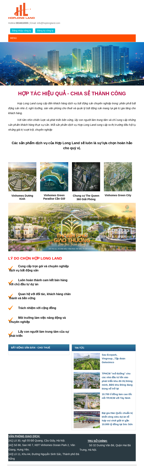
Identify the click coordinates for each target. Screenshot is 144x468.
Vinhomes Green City (118, 195)
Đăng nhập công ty (21, 30)
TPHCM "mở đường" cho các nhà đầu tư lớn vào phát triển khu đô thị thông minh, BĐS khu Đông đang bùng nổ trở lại (117, 381)
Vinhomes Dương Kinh (22, 197)
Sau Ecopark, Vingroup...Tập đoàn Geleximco (113, 358)
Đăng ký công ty (45, 30)
